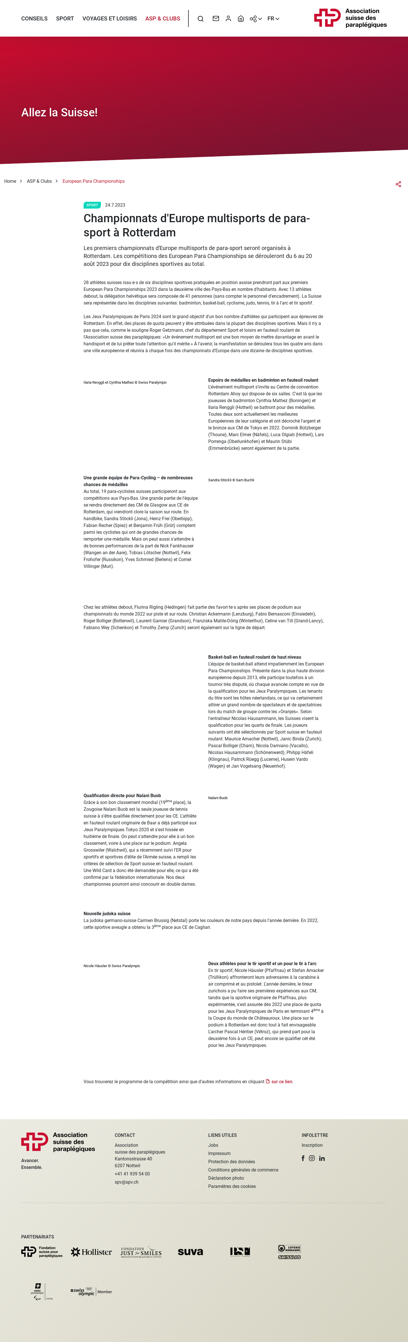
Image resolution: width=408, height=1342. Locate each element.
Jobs (213, 1145)
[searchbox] (200, 18)
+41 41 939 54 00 (132, 1174)
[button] (303, 1158)
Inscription (312, 1145)
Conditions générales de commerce (243, 1170)
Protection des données (231, 1161)
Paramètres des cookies (232, 1186)
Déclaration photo (226, 1178)
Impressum (219, 1153)
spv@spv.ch (127, 1182)
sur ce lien (281, 1081)
